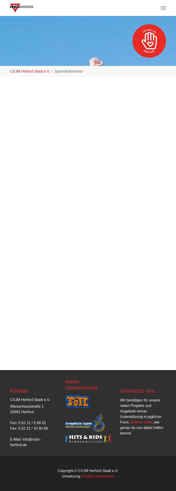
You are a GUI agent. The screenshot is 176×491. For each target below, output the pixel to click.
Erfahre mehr (141, 422)
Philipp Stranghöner (98, 476)
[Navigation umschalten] (163, 8)
